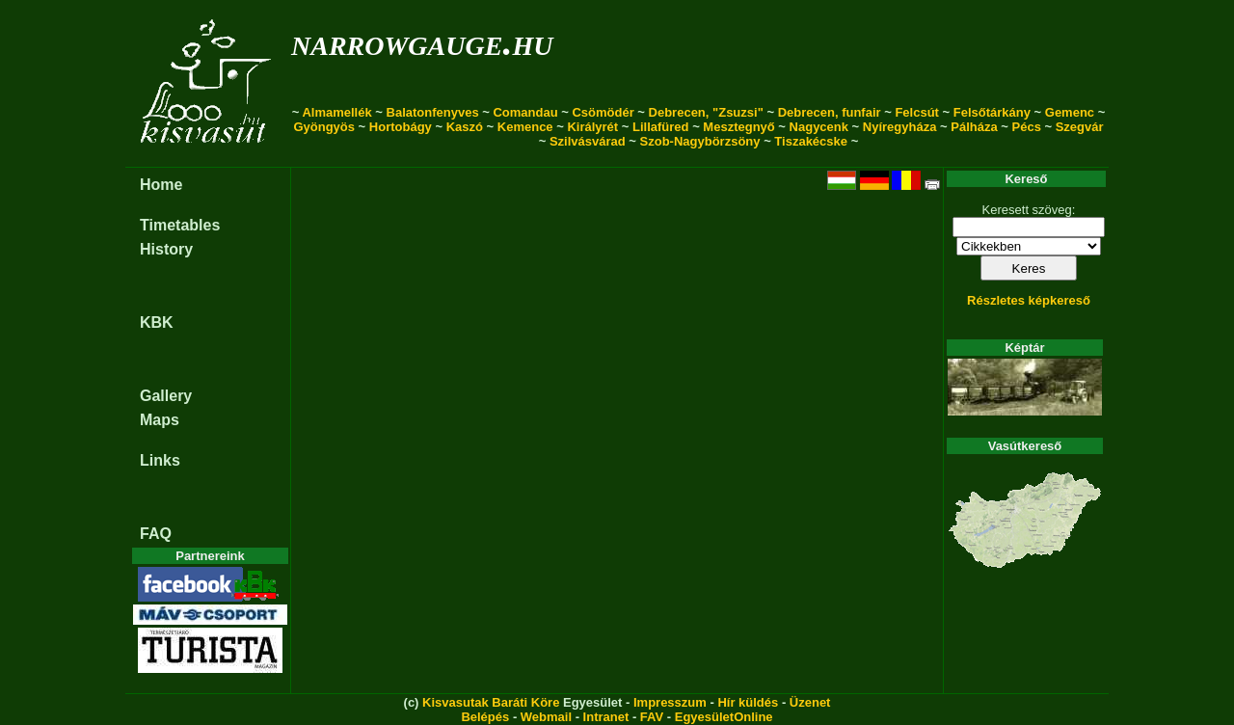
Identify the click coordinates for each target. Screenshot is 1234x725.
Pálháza (974, 127)
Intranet (606, 717)
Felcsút (917, 112)
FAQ (156, 533)
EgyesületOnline (724, 717)
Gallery (166, 396)
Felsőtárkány (992, 112)
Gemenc (1069, 112)
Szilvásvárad (588, 141)
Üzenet (810, 702)
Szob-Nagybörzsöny (700, 141)
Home (161, 184)
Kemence (525, 127)
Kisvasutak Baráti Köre (490, 702)
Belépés (485, 717)
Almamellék (336, 112)
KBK (157, 322)
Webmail (546, 717)
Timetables (180, 225)
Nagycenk (819, 127)
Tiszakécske (810, 141)
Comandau (525, 112)
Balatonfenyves (433, 112)
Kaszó (464, 127)
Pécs (1026, 127)
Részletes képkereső (1028, 300)
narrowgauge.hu (421, 42)
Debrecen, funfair (829, 112)
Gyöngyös (324, 127)
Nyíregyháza (900, 127)
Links (160, 460)
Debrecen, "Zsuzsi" (706, 112)
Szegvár (1080, 127)
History (166, 249)
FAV (651, 717)
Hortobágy (400, 127)
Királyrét (592, 127)
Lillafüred (660, 127)
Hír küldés (747, 702)
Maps (159, 420)
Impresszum (670, 702)
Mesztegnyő (738, 127)
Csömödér (602, 112)
